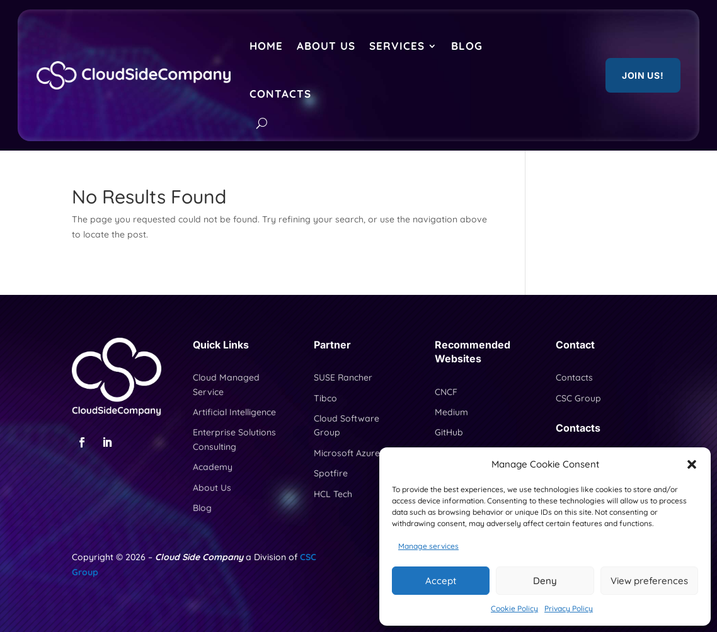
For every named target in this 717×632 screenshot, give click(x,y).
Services (397, 45)
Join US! (643, 75)
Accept (440, 581)
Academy (212, 467)
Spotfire (331, 473)
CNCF (446, 392)
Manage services (428, 546)
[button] (691, 464)
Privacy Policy (568, 608)
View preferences (649, 581)
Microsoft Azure (347, 453)
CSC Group (578, 398)
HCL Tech (333, 494)
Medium (451, 412)
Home (266, 45)
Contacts (280, 93)
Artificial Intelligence (234, 412)
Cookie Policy (514, 608)
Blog (467, 45)
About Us (326, 45)
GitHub (449, 432)
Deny (545, 581)
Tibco (325, 398)
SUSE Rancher (343, 377)
